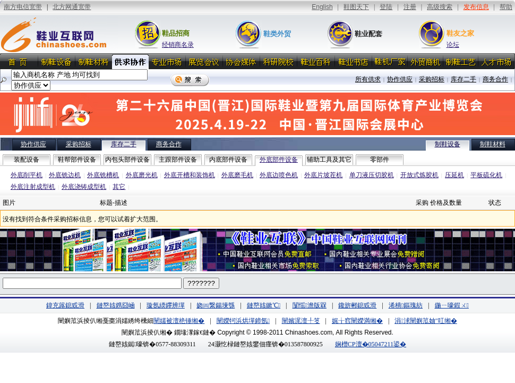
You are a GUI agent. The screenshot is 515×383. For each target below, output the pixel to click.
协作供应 (400, 79)
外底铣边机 (65, 175)
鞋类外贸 (277, 34)
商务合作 (495, 79)
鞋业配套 (368, 34)
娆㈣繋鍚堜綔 (215, 305)
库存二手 (463, 79)
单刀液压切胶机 (371, 175)
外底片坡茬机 (323, 175)
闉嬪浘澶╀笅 (301, 320)
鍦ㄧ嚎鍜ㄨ (452, 305)
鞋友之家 (460, 33)
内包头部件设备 (127, 159)
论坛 (453, 44)
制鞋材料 (492, 144)
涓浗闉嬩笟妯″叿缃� (425, 320)
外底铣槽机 (103, 175)
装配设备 (26, 159)
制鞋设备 (447, 144)
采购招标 (431, 79)
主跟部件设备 (178, 159)
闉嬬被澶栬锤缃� (178, 320)
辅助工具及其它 (329, 159)
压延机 (454, 175)
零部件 (379, 159)
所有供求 (368, 79)
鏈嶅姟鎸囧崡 (116, 305)
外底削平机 (26, 175)
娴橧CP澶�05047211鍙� (370, 344)
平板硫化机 (486, 175)
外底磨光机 (142, 175)
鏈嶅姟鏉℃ (263, 305)
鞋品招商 (176, 33)
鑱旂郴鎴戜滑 (357, 305)
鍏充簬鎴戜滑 (65, 305)
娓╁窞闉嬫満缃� (357, 320)
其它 (119, 186)
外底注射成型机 (33, 186)
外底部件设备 (279, 159)
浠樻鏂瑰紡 (406, 305)
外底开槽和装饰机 (189, 175)
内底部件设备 (228, 159)
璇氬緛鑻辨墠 (166, 305)
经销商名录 (178, 44)
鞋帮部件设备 (77, 159)
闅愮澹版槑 (310, 305)
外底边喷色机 (279, 175)
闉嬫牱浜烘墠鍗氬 (243, 320)
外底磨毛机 (237, 175)
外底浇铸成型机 (84, 186)
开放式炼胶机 (419, 175)
